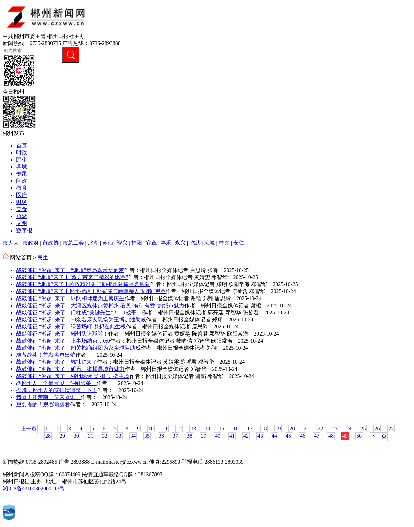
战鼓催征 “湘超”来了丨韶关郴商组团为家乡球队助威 (78, 348)
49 (345, 436)
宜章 (151, 243)
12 (179, 428)
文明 (21, 223)
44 (274, 436)
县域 (21, 167)
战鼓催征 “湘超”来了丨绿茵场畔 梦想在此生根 (71, 326)
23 (334, 428)
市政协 (50, 243)
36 (161, 436)
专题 (21, 174)
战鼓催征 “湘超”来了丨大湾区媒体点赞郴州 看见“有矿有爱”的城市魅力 (100, 305)
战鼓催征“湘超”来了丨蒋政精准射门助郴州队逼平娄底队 (83, 284)
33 (119, 436)
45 (288, 436)
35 (147, 436)
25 (363, 428)
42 (246, 436)
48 (331, 436)
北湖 (93, 243)
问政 (21, 181)
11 (165, 428)
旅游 (21, 216)
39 (203, 436)
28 (48, 436)
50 (359, 436)
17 (249, 428)
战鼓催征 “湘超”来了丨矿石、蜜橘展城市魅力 (70, 369)
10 (151, 428)
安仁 (238, 243)
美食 (21, 209)
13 (193, 428)
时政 (21, 152)
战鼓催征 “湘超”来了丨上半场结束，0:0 (63, 341)
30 (76, 436)
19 (278, 428)
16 (235, 428)
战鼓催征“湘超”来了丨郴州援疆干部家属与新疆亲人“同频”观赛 (91, 291)
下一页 (379, 436)
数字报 (24, 230)
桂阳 (136, 243)
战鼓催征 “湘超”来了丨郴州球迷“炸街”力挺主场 (72, 376)
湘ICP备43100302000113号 (34, 488)
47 (316, 436)
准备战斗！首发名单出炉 (45, 355)
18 (264, 428)
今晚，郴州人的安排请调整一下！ (56, 390)
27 (391, 428)
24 (348, 428)
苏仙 (107, 243)
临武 (194, 243)
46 (302, 436)
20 (292, 428)
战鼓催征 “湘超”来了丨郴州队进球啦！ (62, 334)
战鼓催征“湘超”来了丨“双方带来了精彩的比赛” (72, 277)
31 (90, 436)
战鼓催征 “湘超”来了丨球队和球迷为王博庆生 (70, 298)
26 (377, 428)
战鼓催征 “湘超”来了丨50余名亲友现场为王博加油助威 (81, 319)
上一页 (29, 429)
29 (62, 436)
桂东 (224, 243)
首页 (21, 145)
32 (104, 436)
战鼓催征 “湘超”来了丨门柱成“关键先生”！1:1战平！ (79, 312)
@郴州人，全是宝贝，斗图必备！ (56, 383)
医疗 (21, 195)
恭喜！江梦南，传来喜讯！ (48, 397)
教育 (21, 188)
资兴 (122, 243)
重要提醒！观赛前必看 (43, 404)
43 (260, 436)
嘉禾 (166, 243)
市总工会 (73, 243)
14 (207, 428)
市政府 (31, 243)
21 (306, 428)
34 (133, 436)
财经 (21, 202)
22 (320, 428)
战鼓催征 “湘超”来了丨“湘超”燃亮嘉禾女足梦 (70, 270)
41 (232, 436)
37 (175, 436)
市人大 (11, 243)
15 (221, 428)
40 (217, 436)
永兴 (180, 243)
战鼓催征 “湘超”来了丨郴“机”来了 (56, 362)
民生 (21, 160)
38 (189, 436)
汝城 (209, 243)
